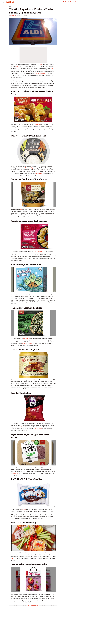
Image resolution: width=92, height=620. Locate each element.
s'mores (24, 509)
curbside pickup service (40, 73)
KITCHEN (48, 2)
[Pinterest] (73, 2)
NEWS (32, 2)
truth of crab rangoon (39, 251)
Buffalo (13, 558)
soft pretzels (37, 124)
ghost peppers (38, 428)
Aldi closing (40, 64)
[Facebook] (63, 2)
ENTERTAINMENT (39, 2)
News (10, 6)
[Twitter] (68, 2)
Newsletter (85, 2)
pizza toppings (26, 338)
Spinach (30, 343)
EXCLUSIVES (26, 2)
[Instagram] (70, 2)
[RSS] (78, 2)
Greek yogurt (39, 173)
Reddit (17, 66)
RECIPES (19, 2)
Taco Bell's (23, 427)
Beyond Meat (15, 473)
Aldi (21, 209)
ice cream (43, 294)
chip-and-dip (32, 380)
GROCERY (54, 2)
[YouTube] (65, 2)
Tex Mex (24, 343)
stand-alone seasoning (27, 168)
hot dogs (19, 468)
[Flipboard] (75, 2)
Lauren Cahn (13, 15)
